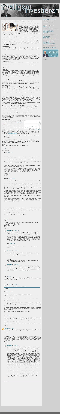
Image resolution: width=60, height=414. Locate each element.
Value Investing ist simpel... (47, 27)
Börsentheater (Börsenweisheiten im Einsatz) (50, 38)
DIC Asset (8, 148)
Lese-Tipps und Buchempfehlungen (48, 41)
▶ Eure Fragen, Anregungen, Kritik (49, 19)
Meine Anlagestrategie (46, 33)
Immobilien (12, 148)
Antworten (6, 175)
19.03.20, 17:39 (10, 291)
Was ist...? (44, 35)
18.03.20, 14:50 (12, 178)
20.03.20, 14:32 (11, 328)
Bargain (5, 148)
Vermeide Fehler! (45, 32)
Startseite (21, 408)
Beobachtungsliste (46, 42)
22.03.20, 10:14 (16, 345)
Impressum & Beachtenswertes (48, 44)
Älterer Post (38, 408)
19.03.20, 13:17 (9, 276)
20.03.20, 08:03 (12, 258)
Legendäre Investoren (46, 39)
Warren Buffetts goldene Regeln (48, 30)
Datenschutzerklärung (46, 46)
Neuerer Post (5, 408)
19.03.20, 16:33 (16, 250)
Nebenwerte (16, 148)
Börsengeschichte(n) (46, 36)
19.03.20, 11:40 (10, 219)
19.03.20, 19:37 (10, 315)
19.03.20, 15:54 (12, 243)
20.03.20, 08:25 (16, 264)
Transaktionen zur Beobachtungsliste (49, 43)
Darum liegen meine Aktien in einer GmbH (49, 47)
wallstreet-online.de (37, 129)
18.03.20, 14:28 (10, 152)
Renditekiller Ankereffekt (12, 133)
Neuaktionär (6, 328)
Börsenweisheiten (46, 37)
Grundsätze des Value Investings (48, 31)
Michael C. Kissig (9, 230)
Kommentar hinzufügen (5, 381)
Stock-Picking (21, 148)
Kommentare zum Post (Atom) (10, 410)
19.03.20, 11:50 (16, 230)
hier (25, 286)
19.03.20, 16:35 (16, 284)
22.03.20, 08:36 (10, 335)
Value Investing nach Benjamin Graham (49, 28)
